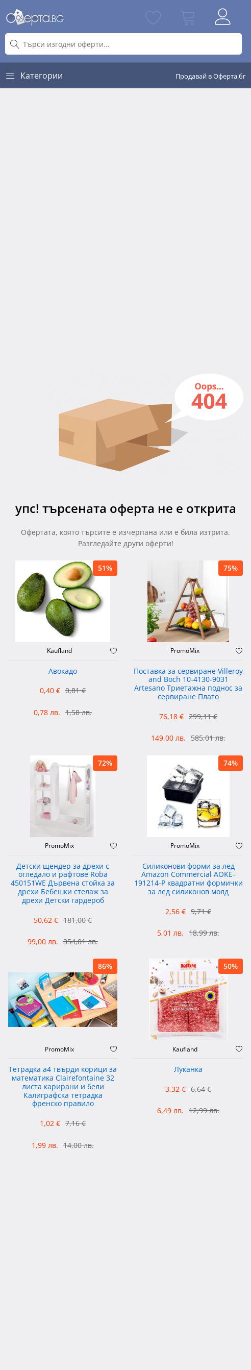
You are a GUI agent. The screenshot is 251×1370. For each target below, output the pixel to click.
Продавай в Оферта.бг (210, 76)
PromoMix (184, 650)
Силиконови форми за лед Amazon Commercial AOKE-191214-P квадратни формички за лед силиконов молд (188, 879)
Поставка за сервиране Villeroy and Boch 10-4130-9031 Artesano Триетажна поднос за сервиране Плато (188, 684)
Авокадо (62, 671)
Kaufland (59, 650)
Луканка (188, 1069)
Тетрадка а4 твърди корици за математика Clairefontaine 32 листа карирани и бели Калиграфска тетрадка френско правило (63, 1086)
